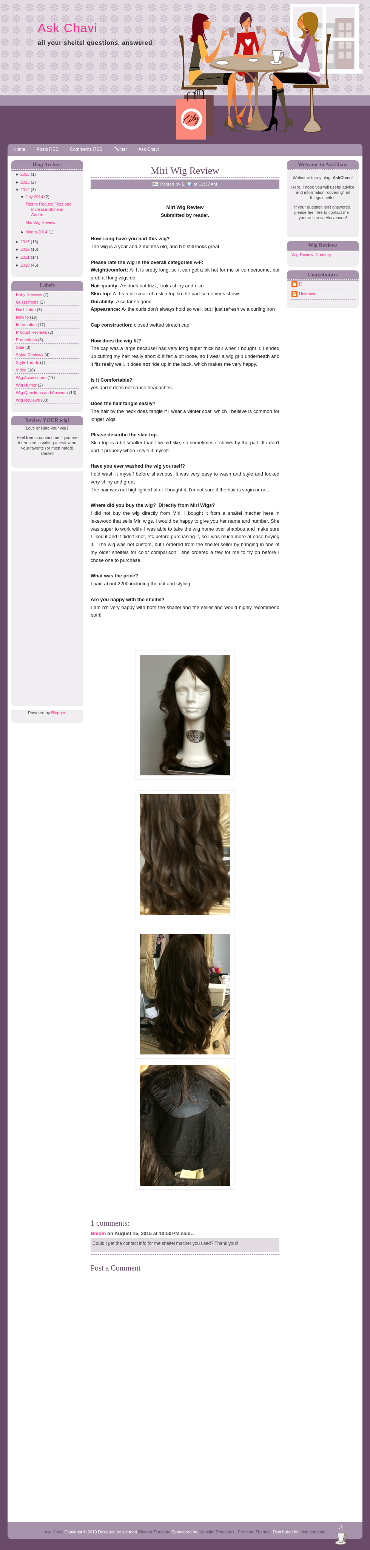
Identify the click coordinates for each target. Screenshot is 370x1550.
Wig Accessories (32, 377)
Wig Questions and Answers (42, 392)
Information (27, 324)
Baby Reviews (29, 294)
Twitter (120, 149)
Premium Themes (254, 1532)
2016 (24, 174)
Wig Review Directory (311, 254)
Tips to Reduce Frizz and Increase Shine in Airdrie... (48, 209)
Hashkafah (26, 309)
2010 (24, 265)
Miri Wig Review (40, 222)
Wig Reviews (28, 400)
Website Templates (216, 1532)
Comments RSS (86, 149)
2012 (24, 249)
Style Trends (28, 362)
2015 (24, 182)
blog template (313, 1532)
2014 (24, 189)
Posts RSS (48, 149)
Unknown (307, 294)
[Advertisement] (45, 584)
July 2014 (34, 197)
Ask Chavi (67, 28)
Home (19, 149)
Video (22, 370)
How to (23, 317)
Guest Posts (28, 302)
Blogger (58, 713)
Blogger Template (154, 1532)
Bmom (98, 1233)
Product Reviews (32, 332)
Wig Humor (27, 385)
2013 (24, 241)
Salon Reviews (30, 355)
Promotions (27, 340)
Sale (20, 347)
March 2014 (36, 232)
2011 (24, 257)
